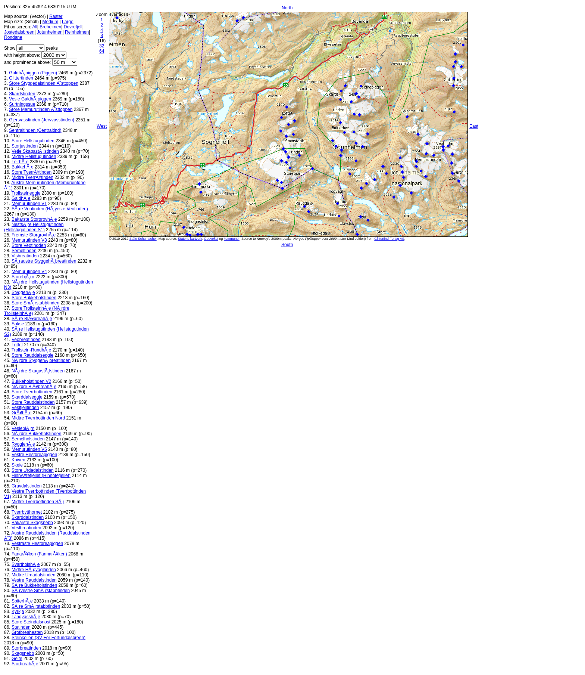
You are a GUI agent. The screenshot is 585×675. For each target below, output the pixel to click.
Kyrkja (18, 611)
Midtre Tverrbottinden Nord (38, 418)
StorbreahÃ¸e (25, 663)
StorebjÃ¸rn (23, 276)
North (287, 7)
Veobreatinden (26, 339)
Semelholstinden (28, 439)
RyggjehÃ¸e (23, 444)
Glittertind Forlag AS (389, 239)
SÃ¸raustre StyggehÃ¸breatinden (44, 261)
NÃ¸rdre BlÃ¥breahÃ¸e (34, 386)
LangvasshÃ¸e (26, 616)
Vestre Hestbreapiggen (34, 454)
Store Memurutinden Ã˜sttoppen (40, 109)
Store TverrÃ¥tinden (31, 172)
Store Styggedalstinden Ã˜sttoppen (43, 83)
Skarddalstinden (28, 517)
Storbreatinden (26, 648)
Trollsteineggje (26, 193)
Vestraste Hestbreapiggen (37, 543)
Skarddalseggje (27, 397)
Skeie (17, 465)
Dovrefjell (73, 27)
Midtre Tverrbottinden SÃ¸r (38, 501)
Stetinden (21, 627)
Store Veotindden (29, 245)
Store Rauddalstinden (33, 402)
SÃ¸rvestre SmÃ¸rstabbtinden (41, 590)
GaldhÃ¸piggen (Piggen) (33, 72)
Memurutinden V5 (29, 449)
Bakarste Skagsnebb (32, 522)
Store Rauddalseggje (32, 355)
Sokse (18, 323)
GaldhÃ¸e (21, 198)
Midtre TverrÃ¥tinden (32, 177)
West (102, 126)
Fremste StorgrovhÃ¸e (34, 235)
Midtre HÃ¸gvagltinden (34, 569)
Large (67, 21)
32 (101, 46)
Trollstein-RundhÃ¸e (31, 350)
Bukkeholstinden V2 (31, 381)
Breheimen (50, 27)
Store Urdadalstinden (33, 470)
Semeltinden (24, 250)
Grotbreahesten (27, 632)
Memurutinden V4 (29, 271)
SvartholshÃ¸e (26, 564)
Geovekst (211, 239)
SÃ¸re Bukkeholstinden (34, 585)
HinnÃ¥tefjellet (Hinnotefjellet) (41, 475)
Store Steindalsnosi (31, 622)
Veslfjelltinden (25, 407)
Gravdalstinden (27, 486)
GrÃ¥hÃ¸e (21, 412)
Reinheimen (77, 32)
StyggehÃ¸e (23, 292)
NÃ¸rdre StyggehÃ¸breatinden (41, 360)
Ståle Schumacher (143, 239)
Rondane (13, 37)
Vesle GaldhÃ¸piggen (30, 99)
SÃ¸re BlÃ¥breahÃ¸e (32, 318)
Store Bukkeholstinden (34, 297)
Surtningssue (22, 104)
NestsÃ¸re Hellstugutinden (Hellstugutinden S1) (33, 227)
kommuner (232, 239)
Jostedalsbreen (19, 32)
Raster (55, 16)
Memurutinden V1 (29, 203)
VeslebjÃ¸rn (23, 428)
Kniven (18, 459)
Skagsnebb (23, 653)
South (287, 244)
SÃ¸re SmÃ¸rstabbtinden (36, 606)
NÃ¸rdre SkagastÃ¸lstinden (38, 371)
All (34, 27)
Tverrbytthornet (27, 512)
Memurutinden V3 (29, 240)
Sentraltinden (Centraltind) (35, 130)
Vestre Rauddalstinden (34, 580)
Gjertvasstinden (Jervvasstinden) (41, 120)
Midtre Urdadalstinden (33, 575)
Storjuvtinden (25, 146)
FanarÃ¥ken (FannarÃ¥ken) (39, 554)
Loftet (17, 344)
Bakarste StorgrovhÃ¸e (34, 219)
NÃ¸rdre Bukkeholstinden (36, 433)
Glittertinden (21, 78)
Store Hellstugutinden (33, 140)
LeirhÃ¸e (20, 161)
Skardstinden (22, 93)
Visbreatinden (25, 255)
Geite (17, 658)
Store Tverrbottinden (32, 391)
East (473, 126)
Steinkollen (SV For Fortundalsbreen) (48, 637)
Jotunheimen (50, 32)
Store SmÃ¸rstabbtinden (35, 303)
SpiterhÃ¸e (22, 601)
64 (101, 51)
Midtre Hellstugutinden (34, 156)
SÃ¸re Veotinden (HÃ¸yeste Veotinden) (50, 208)
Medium (50, 21)
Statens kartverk (190, 239)
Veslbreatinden (26, 527)
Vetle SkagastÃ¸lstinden (35, 151)
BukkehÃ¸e (23, 167)
